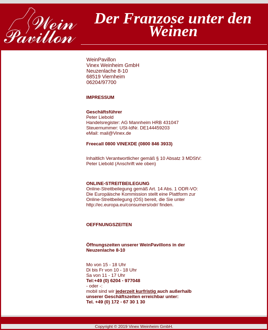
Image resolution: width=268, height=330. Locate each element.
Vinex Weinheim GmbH (150, 326)
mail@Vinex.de (115, 133)
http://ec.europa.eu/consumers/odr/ (122, 204)
